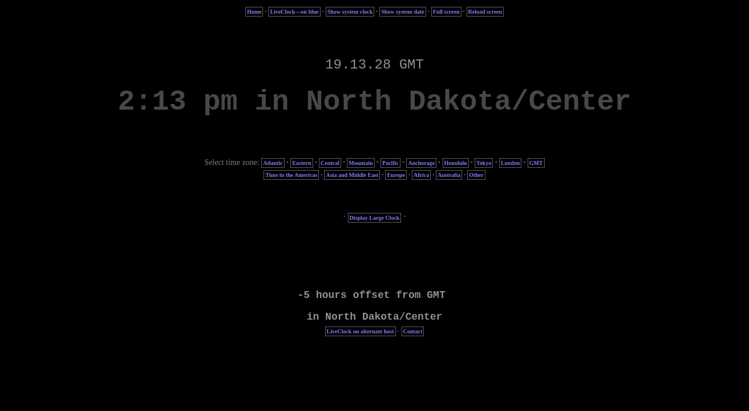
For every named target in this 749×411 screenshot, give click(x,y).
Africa (421, 175)
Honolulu (455, 163)
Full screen (446, 12)
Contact (413, 331)
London (510, 163)
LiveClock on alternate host (360, 331)
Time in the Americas (291, 175)
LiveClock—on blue (294, 12)
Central (330, 163)
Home (254, 12)
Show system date (402, 12)
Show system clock (350, 12)
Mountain (361, 163)
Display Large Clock (375, 218)
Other (476, 175)
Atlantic (272, 163)
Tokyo (483, 163)
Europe (396, 175)
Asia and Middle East (352, 175)
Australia (449, 175)
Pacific (390, 163)
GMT (536, 163)
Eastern (301, 163)
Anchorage (421, 163)
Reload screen (485, 12)
